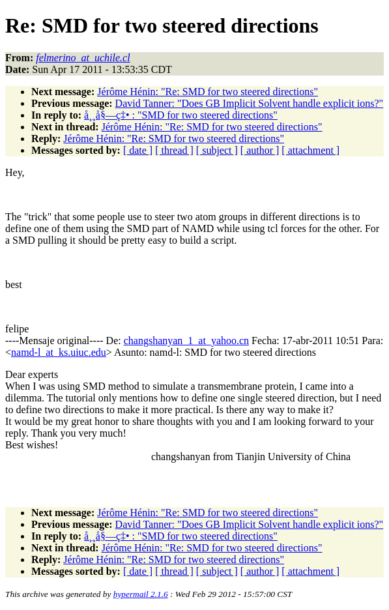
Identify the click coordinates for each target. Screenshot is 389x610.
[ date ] (137, 150)
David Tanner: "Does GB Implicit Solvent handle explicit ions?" (249, 103)
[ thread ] (174, 150)
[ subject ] (217, 150)
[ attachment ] (310, 150)
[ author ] (260, 150)
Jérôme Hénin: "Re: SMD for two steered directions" (207, 91)
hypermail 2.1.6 (140, 594)
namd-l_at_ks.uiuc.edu (58, 352)
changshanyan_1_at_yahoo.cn (186, 340)
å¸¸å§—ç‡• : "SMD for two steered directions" (181, 115)
